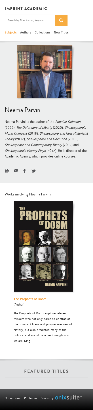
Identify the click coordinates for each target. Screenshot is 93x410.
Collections (43, 32)
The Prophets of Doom (30, 299)
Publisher (30, 398)
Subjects (11, 32)
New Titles (61, 32)
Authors (25, 32)
